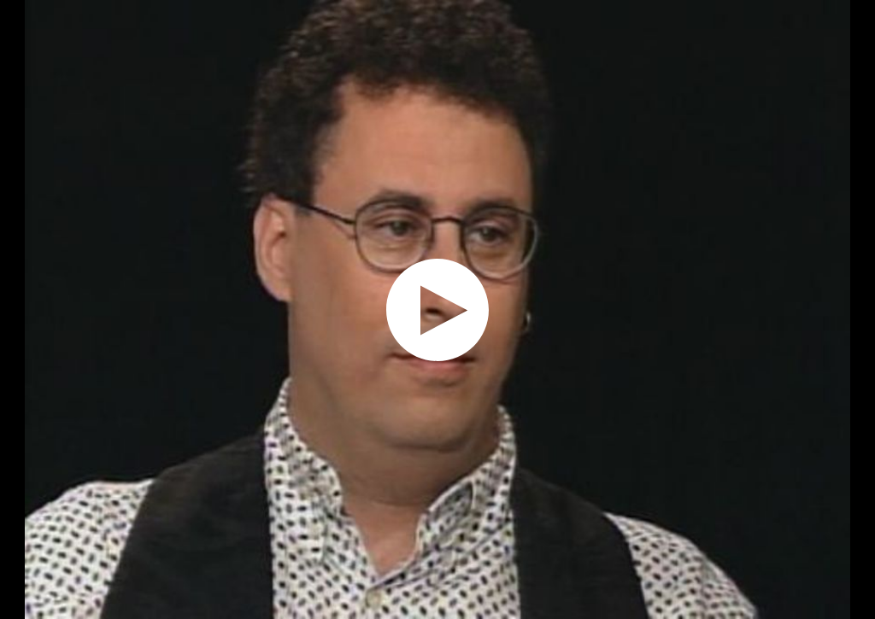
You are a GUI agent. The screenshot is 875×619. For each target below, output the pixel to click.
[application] (437, 309)
